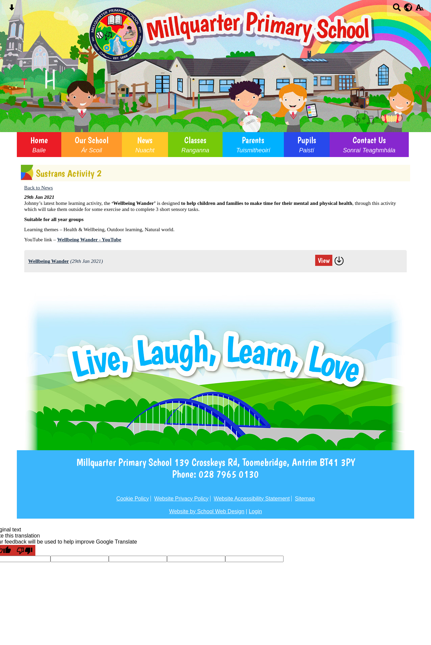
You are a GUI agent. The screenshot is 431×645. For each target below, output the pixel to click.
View (324, 260)
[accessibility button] (419, 9)
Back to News (38, 187)
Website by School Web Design (206, 511)
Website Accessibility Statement (252, 498)
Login (255, 511)
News (145, 144)
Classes (195, 144)
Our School (91, 144)
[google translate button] (408, 7)
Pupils (306, 144)
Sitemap (305, 498)
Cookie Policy (132, 498)
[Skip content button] (11, 9)
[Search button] (397, 9)
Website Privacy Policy (181, 498)
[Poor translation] (24, 550)
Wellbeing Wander (48, 261)
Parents (253, 144)
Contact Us (369, 144)
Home (39, 144)
